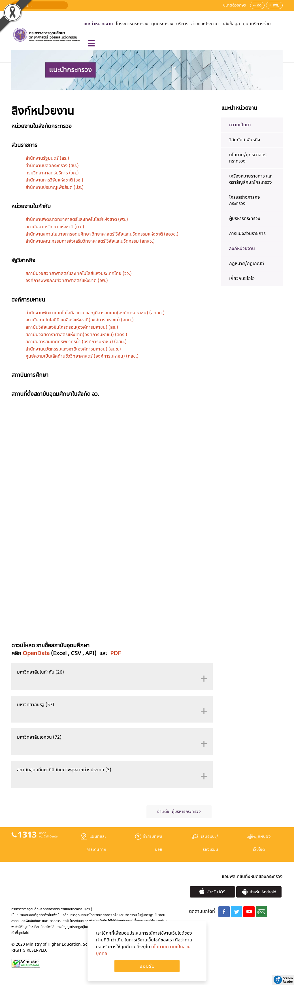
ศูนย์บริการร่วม (257, 23)
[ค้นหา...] (39, 5)
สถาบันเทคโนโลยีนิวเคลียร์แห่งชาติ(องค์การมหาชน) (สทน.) (79, 320)
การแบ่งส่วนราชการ (247, 233)
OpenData (36, 653)
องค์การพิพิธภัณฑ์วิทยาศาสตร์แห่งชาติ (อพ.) (66, 280)
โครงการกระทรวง (132, 23)
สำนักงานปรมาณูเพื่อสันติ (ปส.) (54, 187)
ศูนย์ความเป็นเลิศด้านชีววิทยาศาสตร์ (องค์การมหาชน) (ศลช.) (82, 356)
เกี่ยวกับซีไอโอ (242, 278)
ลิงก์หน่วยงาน (242, 248)
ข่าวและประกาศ (205, 23)
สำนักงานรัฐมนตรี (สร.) (47, 158)
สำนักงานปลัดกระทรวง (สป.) (52, 165)
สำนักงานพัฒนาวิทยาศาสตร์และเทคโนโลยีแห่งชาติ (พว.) (76, 219)
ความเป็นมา (240, 124)
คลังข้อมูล (230, 23)
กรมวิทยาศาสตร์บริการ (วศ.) (52, 173)
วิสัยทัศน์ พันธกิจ (244, 139)
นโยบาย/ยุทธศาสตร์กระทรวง (248, 157)
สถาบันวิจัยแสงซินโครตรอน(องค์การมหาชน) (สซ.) (71, 327)
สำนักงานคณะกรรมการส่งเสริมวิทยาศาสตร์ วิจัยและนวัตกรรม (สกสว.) (90, 241)
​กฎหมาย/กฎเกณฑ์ (246, 263)
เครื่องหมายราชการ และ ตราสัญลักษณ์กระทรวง (250, 179)
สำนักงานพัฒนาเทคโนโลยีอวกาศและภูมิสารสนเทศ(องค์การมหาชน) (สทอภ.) (95, 312)
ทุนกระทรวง (162, 23)
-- (254, 5)
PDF (115, 653)
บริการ (182, 23)
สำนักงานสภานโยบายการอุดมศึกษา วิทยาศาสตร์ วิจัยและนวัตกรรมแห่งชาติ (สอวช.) (101, 234)
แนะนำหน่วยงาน (98, 23)
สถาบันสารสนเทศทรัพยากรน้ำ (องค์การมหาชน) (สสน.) (76, 341)
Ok (147, 966)
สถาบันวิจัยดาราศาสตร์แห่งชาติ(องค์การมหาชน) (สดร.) (76, 334)
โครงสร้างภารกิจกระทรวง (244, 200)
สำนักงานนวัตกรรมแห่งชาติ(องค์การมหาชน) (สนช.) (73, 349)
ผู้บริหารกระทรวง (186, 812)
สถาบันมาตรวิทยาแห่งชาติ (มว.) (54, 226)
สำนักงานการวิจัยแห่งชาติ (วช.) (54, 180)
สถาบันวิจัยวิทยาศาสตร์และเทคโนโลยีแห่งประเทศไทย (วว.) (78, 273)
